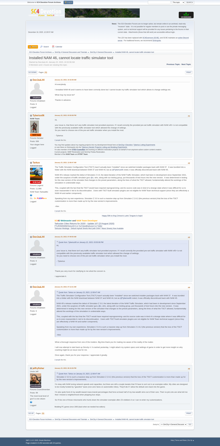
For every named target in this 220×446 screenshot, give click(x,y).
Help (172, 440)
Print (188, 72)
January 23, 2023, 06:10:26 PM (65, 368)
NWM (64, 226)
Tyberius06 (38, 115)
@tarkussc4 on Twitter (94, 226)
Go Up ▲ (191, 440)
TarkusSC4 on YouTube (76, 226)
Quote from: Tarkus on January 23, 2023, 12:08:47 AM (79, 292)
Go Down (32, 72)
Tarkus (36, 162)
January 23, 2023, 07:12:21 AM (65, 287)
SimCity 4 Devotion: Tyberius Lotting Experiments (136, 145)
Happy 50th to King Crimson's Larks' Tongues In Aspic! (122, 216)
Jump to (156, 424)
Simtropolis (157, 41)
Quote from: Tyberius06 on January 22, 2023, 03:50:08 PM (81, 242)
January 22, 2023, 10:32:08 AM (65, 80)
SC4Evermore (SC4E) (151, 38)
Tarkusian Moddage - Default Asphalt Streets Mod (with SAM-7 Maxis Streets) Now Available (89, 228)
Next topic (186, 64)
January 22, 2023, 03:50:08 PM (65, 115)
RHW (60, 226)
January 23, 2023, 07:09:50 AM (65, 237)
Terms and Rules (181, 440)
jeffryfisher (38, 368)
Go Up (31, 413)
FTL (56, 226)
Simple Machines (45, 440)
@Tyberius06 (117, 170)
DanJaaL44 (38, 80)
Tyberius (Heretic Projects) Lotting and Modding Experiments (104, 147)
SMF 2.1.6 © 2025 (32, 440)
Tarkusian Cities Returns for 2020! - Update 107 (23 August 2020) (84, 223)
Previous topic (173, 64)
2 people (57, 140)
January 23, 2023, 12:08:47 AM (65, 162)
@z (92, 178)
